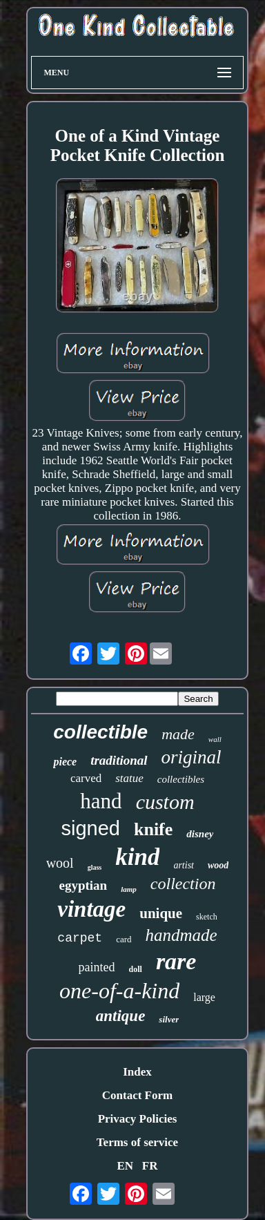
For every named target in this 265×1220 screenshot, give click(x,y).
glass (95, 867)
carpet (79, 938)
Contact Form (137, 1095)
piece (65, 762)
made (178, 734)
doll (135, 969)
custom (165, 801)
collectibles (180, 779)
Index (137, 1071)
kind (137, 856)
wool (60, 862)
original (191, 757)
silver (169, 1019)
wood (218, 865)
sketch (206, 917)
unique (160, 913)
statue (129, 778)
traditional (118, 760)
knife (153, 829)
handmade (181, 935)
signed (90, 828)
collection (183, 884)
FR (150, 1165)
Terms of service (137, 1142)
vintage (91, 909)
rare (176, 961)
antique (121, 1015)
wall (215, 739)
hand (100, 801)
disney (199, 833)
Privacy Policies (137, 1118)
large (204, 997)
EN (125, 1165)
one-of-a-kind (119, 990)
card (123, 939)
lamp (129, 889)
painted (97, 967)
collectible (100, 732)
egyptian (83, 885)
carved (85, 778)
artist (183, 865)
